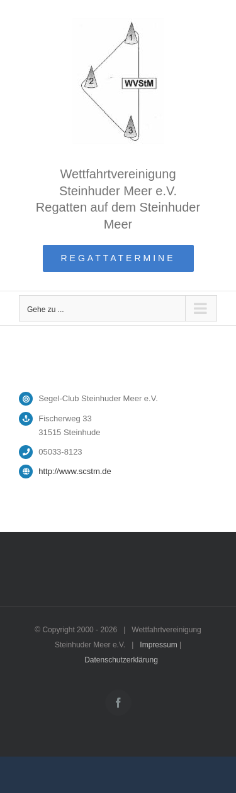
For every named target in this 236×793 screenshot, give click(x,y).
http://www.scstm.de (74, 471)
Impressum (158, 644)
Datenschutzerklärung (121, 659)
